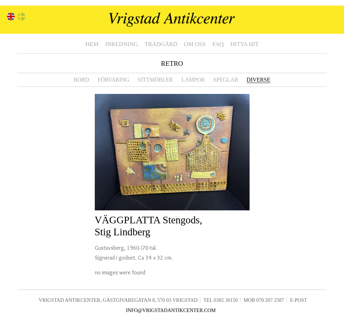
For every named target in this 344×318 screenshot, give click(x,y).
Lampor (193, 80)
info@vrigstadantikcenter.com (171, 310)
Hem (91, 44)
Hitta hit (244, 44)
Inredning (121, 44)
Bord (81, 80)
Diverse (259, 80)
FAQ (218, 44)
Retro (172, 63)
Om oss (195, 44)
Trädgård (161, 44)
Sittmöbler (155, 80)
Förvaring (113, 80)
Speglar (225, 80)
